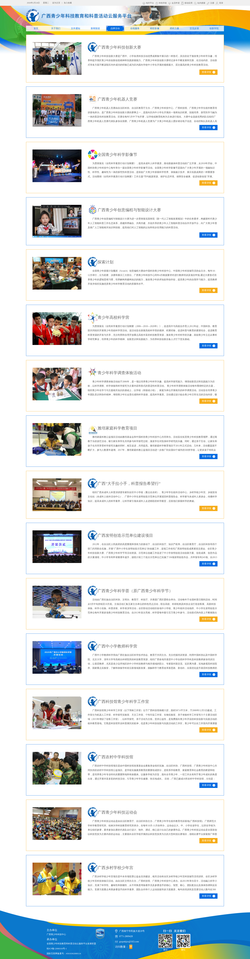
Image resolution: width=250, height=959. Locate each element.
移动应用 (188, 3)
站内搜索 (201, 3)
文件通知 (75, 28)
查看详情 (206, 72)
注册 (212, 3)
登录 (221, 3)
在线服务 (135, 28)
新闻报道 (95, 28)
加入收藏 (68, 3)
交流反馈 (194, 28)
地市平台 (150, 3)
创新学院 (214, 28)
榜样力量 (174, 28)
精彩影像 (154, 28)
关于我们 (55, 28)
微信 (165, 941)
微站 (183, 941)
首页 (36, 28)
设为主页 (56, 3)
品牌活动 (115, 28)
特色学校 (163, 3)
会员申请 (176, 3)
